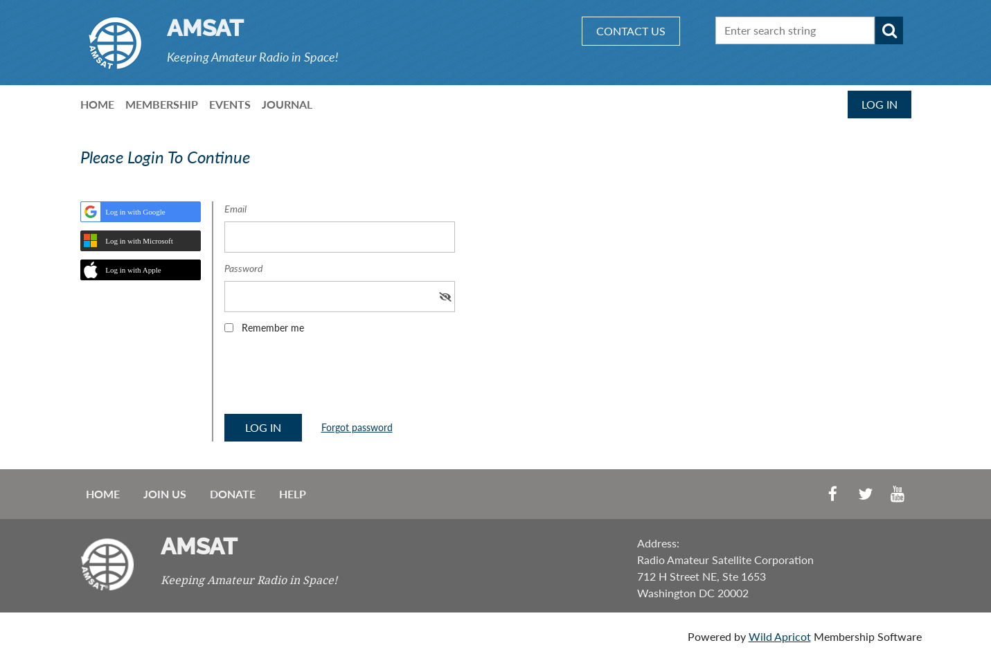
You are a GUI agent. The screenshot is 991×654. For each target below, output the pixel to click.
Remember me (273, 328)
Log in (879, 104)
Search (889, 30)
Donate (233, 493)
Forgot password (357, 427)
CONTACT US (631, 30)
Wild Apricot (780, 636)
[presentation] (329, 379)
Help (292, 493)
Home (103, 493)
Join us (164, 493)
